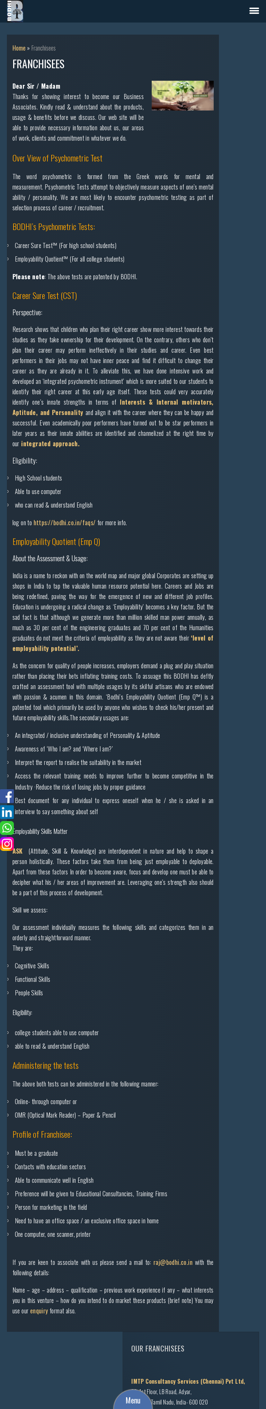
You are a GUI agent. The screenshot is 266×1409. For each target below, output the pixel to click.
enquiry (106, 1362)
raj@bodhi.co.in (39, 1324)
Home (19, 47)
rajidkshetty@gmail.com (236, 802)
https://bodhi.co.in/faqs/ (65, 543)
